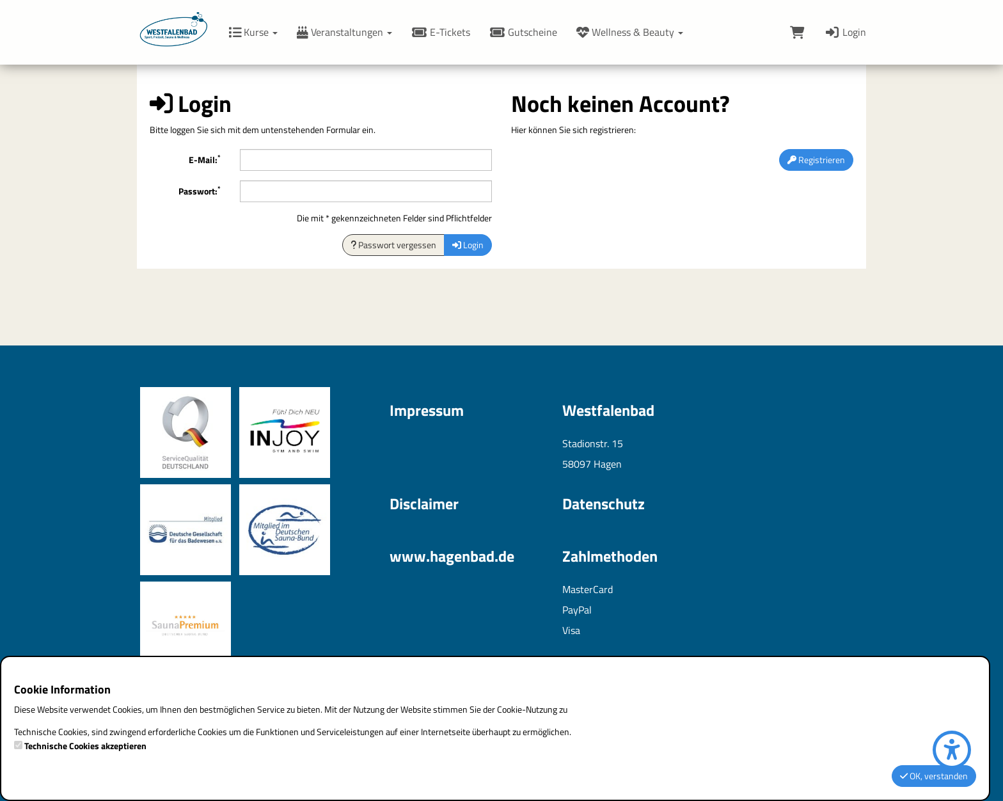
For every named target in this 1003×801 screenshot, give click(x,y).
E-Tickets (440, 32)
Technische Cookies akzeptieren (85, 746)
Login (845, 32)
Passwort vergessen (393, 244)
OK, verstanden (934, 775)
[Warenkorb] (797, 32)
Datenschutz (603, 503)
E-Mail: (205, 159)
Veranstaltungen (344, 32)
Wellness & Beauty (629, 32)
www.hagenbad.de (452, 555)
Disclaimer (424, 503)
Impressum (427, 410)
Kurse (253, 32)
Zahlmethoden (610, 555)
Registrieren (816, 159)
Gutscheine (523, 32)
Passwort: (199, 191)
